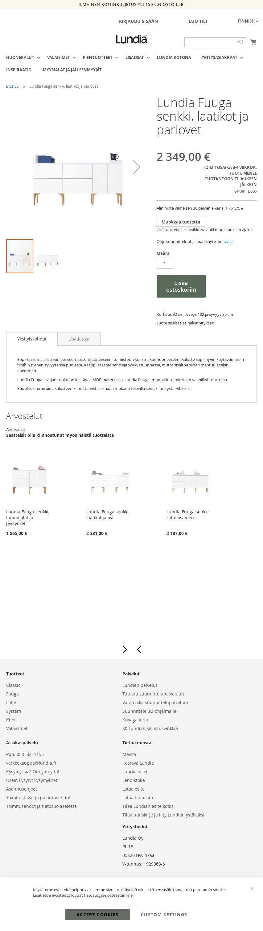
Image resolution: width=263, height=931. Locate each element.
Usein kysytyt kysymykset (31, 780)
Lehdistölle (133, 780)
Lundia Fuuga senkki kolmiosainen (187, 514)
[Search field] (215, 42)
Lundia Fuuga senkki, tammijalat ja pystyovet (27, 517)
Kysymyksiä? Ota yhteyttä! (32, 771)
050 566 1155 (30, 754)
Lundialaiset (135, 771)
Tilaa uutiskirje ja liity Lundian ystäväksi (163, 815)
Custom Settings (164, 914)
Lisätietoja (78, 339)
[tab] (32, 339)
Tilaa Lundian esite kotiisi (148, 806)
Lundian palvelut (139, 685)
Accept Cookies (97, 914)
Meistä (129, 754)
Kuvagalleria (135, 720)
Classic (13, 685)
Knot (11, 720)
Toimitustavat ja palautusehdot (38, 797)
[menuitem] (21, 57)
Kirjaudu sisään (138, 21)
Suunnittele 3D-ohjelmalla (149, 711)
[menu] (131, 63)
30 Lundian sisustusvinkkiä (150, 728)
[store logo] (131, 39)
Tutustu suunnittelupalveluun (153, 694)
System (13, 711)
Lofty (11, 702)
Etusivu (12, 86)
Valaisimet (16, 728)
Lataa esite (133, 789)
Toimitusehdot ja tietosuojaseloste (41, 806)
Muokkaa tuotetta (181, 222)
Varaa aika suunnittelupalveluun (156, 702)
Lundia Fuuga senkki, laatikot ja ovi (107, 514)
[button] (248, 21)
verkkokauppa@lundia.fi (31, 763)
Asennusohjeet (21, 789)
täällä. (229, 241)
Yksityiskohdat (32, 339)
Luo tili (198, 21)
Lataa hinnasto (137, 797)
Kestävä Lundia (138, 763)
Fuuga (12, 694)
